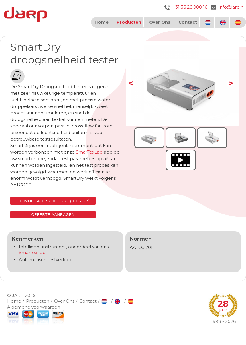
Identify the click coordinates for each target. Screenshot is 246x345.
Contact (187, 22)
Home (102, 22)
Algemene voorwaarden (33, 307)
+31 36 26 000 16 (185, 7)
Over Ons (159, 22)
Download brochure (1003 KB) (53, 201)
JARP (18, 295)
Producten (129, 22)
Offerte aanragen (53, 214)
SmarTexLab (89, 152)
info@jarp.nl (228, 7)
